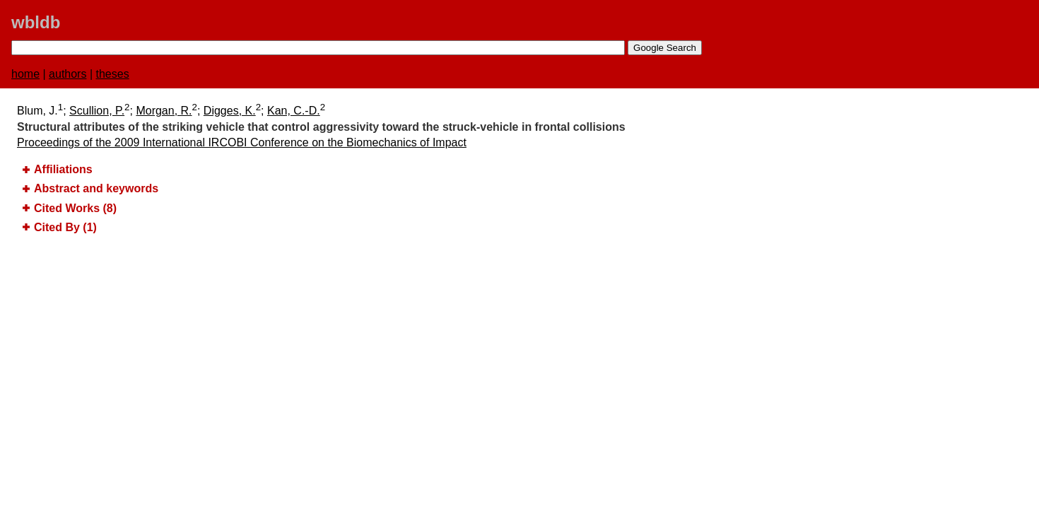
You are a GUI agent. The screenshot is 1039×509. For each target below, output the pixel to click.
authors (67, 74)
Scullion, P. (96, 111)
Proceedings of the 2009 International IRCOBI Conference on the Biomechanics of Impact (241, 142)
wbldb (35, 22)
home (25, 74)
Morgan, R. (164, 111)
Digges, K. (230, 111)
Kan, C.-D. (293, 111)
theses (112, 74)
